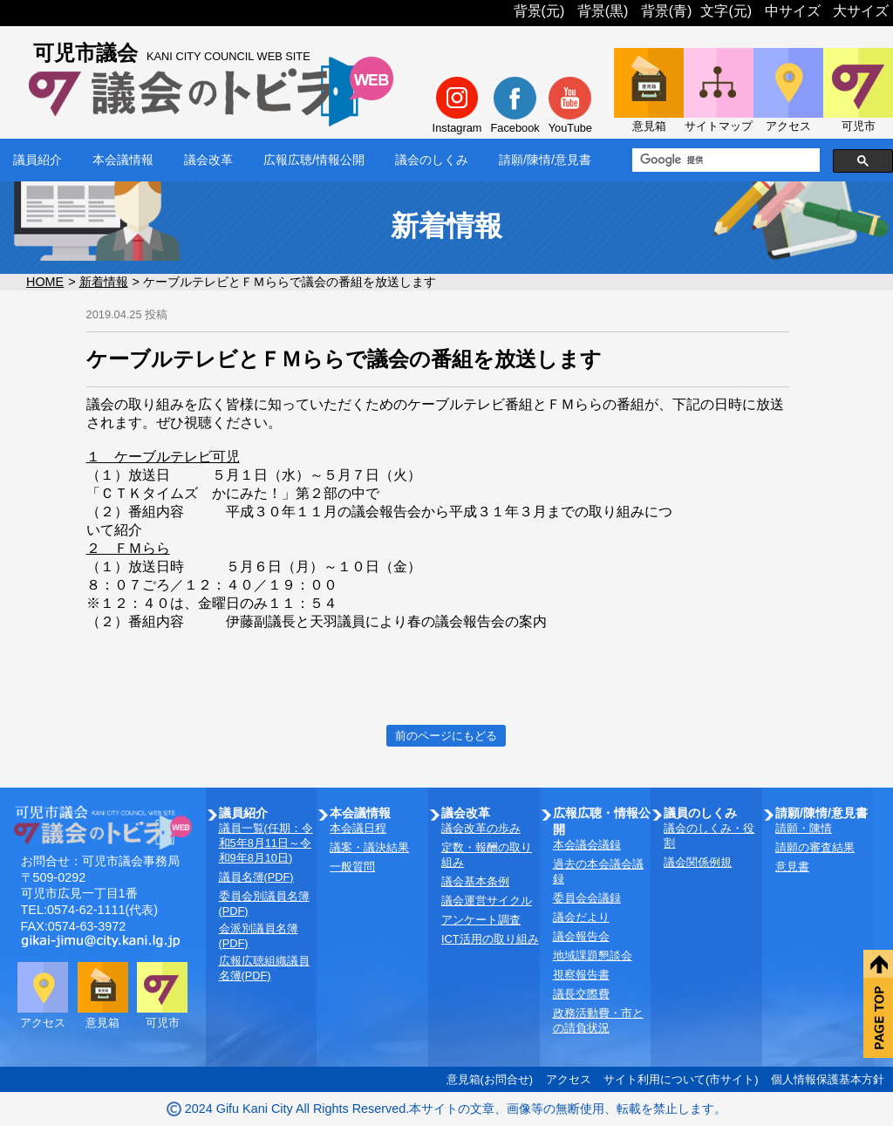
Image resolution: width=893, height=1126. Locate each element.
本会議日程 (358, 828)
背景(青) (666, 10)
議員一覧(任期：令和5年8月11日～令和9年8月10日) (266, 843)
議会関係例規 (698, 862)
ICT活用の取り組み (490, 938)
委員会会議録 (587, 897)
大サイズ (861, 10)
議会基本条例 (475, 881)
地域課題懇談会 (592, 955)
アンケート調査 (481, 919)
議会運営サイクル (486, 900)
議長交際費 (581, 993)
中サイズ (793, 10)
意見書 (792, 866)
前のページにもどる (446, 735)
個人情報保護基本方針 (827, 1079)
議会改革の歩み (481, 828)
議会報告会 (581, 936)
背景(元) (539, 10)
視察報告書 (581, 974)
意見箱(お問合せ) (490, 1079)
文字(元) (726, 10)
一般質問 (352, 866)
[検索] (724, 160)
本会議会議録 (587, 844)
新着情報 (103, 282)
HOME (45, 282)
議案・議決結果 (369, 847)
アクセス (568, 1079)
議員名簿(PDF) (256, 877)
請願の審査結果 (815, 847)
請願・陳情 (803, 828)
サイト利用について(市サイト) (681, 1079)
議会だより (581, 917)
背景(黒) (603, 10)
